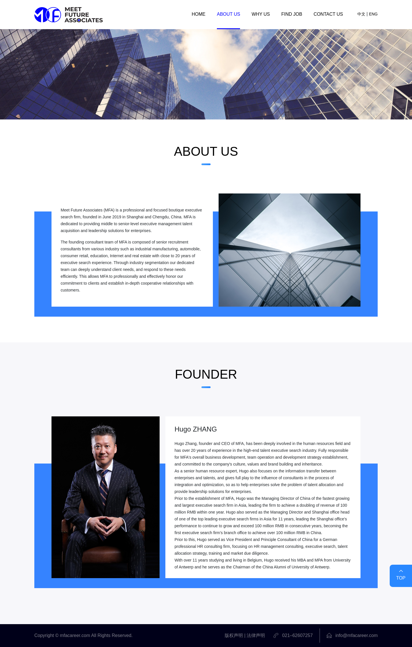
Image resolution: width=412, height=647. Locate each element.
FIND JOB (291, 14)
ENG (373, 14)
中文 (361, 14)
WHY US (260, 14)
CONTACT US (328, 14)
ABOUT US (228, 14)
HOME (198, 14)
